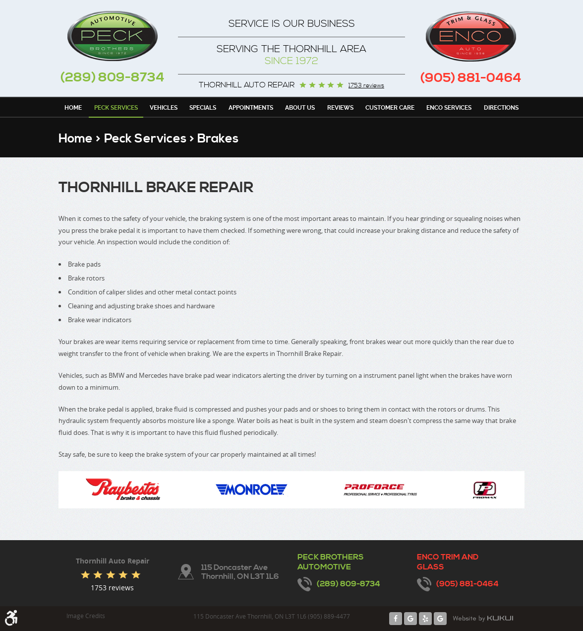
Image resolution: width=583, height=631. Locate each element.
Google (410, 618)
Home (73, 107)
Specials (202, 107)
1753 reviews (366, 86)
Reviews (340, 107)
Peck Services (116, 107)
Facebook (395, 618)
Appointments (251, 107)
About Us (300, 107)
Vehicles (163, 107)
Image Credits (85, 616)
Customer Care (389, 107)
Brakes (217, 138)
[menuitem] (73, 107)
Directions (501, 107)
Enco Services (448, 107)
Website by (483, 618)
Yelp (425, 618)
